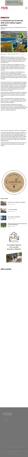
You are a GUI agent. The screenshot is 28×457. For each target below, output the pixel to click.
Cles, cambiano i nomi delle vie (14, 216)
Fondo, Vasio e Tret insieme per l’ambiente (16, 202)
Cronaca (9, 218)
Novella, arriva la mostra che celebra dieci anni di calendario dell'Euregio (17, 224)
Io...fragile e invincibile (12, 209)
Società (9, 204)
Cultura (9, 211)
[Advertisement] (14, 120)
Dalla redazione (4, 54)
